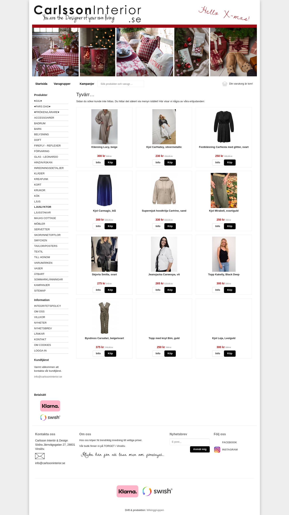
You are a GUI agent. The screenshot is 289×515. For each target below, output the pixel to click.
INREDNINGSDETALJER (49, 168)
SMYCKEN (51, 240)
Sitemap (40, 290)
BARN (37, 128)
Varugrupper (63, 83)
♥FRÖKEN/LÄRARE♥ (46, 112)
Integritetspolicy (47, 305)
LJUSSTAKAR (42, 212)
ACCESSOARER (51, 117)
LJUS (51, 201)
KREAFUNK (41, 179)
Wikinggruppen (155, 510)
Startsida (41, 83)
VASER (38, 268)
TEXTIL (51, 251)
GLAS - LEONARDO (46, 156)
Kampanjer (87, 83)
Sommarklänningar (48, 279)
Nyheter (40, 322)
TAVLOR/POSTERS (45, 245)
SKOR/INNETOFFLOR (47, 234)
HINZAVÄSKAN (43, 162)
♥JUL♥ (38, 100)
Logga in (40, 350)
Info (98, 162)
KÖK (37, 195)
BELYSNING (41, 134)
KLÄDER (51, 173)
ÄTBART (51, 274)
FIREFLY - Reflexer (47, 145)
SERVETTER (42, 229)
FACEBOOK (229, 442)
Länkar (39, 333)
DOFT (51, 139)
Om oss (39, 311)
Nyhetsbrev (43, 328)
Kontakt (40, 339)
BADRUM (39, 123)
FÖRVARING (41, 151)
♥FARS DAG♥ (42, 106)
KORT (37, 184)
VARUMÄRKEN (51, 262)
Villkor (39, 317)
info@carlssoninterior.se (48, 376)
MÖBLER (39, 223)
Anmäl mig (200, 449)
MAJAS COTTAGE (45, 218)
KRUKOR (39, 190)
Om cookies (42, 344)
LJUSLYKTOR (42, 206)
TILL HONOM (42, 257)
